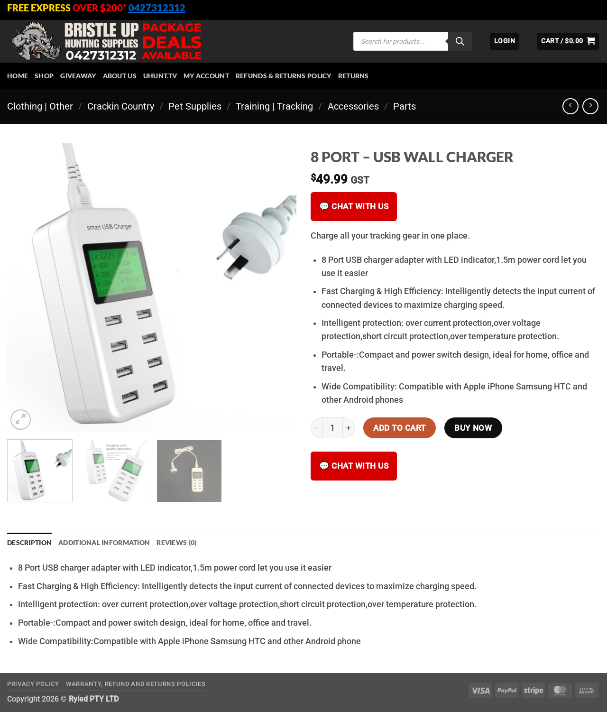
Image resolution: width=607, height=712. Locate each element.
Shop (44, 76)
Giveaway (78, 76)
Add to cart (399, 428)
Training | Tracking (274, 106)
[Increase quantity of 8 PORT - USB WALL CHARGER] (349, 427)
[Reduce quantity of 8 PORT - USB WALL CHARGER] (316, 427)
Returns (353, 76)
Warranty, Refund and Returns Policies (136, 683)
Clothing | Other (40, 106)
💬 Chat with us (353, 206)
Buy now (473, 428)
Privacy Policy (33, 683)
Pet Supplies (194, 106)
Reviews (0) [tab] (176, 542)
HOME (17, 76)
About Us (120, 76)
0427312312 (157, 7)
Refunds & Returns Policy (283, 76)
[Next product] (570, 106)
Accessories (353, 106)
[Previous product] (590, 106)
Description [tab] (29, 542)
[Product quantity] (332, 427)
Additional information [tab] (104, 542)
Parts (404, 106)
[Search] (460, 41)
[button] (504, 41)
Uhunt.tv (160, 76)
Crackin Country (120, 106)
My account (206, 76)
